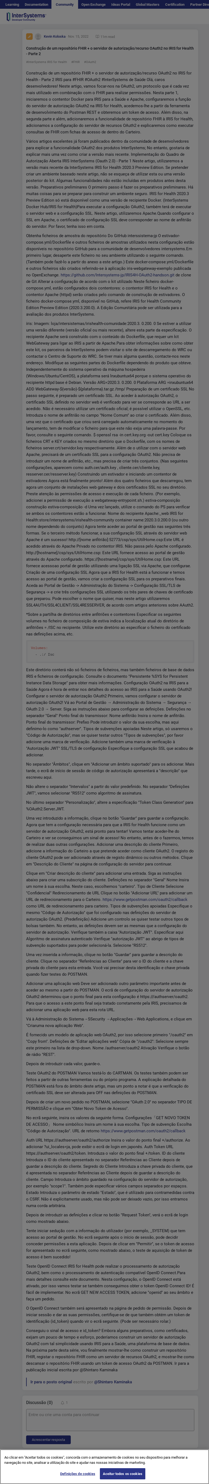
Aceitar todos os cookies (122, 1478)
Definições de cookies (77, 1478)
